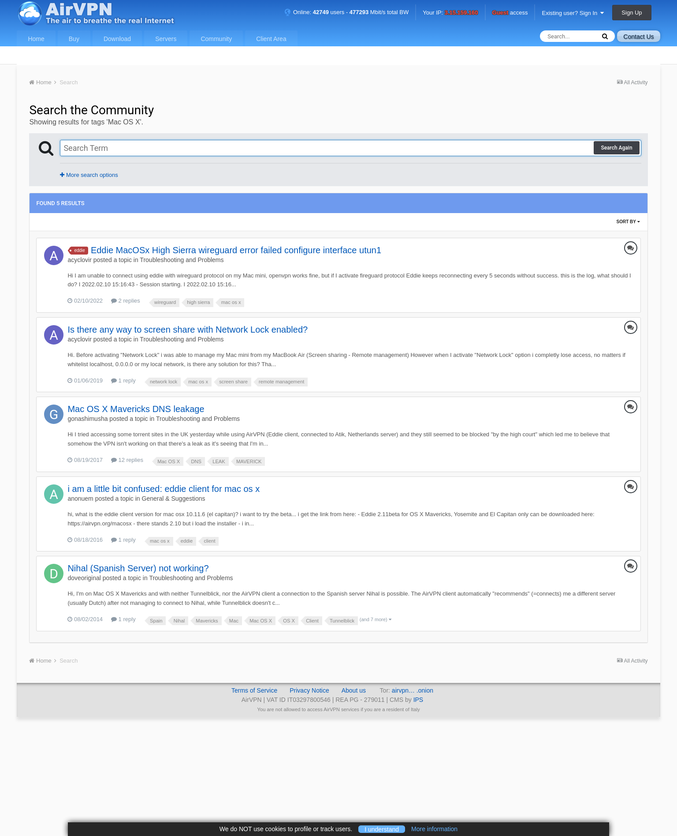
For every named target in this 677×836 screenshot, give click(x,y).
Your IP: (450, 13)
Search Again (616, 148)
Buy (74, 38)
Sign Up (631, 12)
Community (216, 38)
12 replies (127, 460)
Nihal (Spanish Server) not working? (137, 568)
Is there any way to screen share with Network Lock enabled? (187, 329)
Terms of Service (254, 690)
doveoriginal (84, 577)
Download (117, 38)
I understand (382, 828)
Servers (165, 38)
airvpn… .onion (412, 690)
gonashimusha (87, 418)
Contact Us (638, 36)
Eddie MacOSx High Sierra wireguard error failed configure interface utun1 (236, 250)
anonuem (80, 498)
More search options (89, 175)
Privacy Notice (309, 690)
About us (354, 690)
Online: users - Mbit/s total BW (346, 12)
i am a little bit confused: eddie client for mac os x (163, 489)
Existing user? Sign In (573, 13)
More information (434, 828)
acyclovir (79, 259)
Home (36, 38)
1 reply (123, 380)
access (510, 13)
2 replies (125, 300)
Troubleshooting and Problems (181, 259)
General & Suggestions (173, 498)
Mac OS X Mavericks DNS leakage (135, 409)
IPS (418, 699)
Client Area (271, 38)
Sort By (628, 221)
